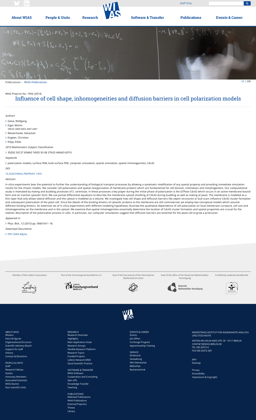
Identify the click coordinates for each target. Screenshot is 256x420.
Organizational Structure (18, 342)
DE (242, 81)
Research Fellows (14, 369)
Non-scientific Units (15, 387)
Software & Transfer (147, 17)
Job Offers (135, 338)
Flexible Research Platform (81, 349)
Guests (9, 373)
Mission (9, 335)
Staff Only (186, 3)
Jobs (194, 359)
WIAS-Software (75, 373)
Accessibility (198, 373)
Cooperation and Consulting (82, 376)
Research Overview (78, 335)
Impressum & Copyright (204, 377)
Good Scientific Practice (80, 363)
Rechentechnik (137, 369)
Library (71, 411)
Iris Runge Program (140, 342)
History (9, 352)
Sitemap (196, 362)
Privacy (196, 370)
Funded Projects (76, 356)
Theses (71, 407)
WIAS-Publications (35, 82)
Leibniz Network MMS (79, 359)
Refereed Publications (79, 397)
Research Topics (76, 352)
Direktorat (135, 355)
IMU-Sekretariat (138, 362)
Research (90, 17)
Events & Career (229, 17)
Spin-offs (72, 380)
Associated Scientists (16, 380)
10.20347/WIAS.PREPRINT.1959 (23, 173)
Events (133, 335)
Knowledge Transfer (78, 383)
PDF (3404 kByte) (17, 234)
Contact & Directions (16, 356)
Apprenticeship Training (142, 345)
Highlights (73, 338)
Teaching (72, 387)
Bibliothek (135, 366)
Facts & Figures (13, 338)
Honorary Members (15, 376)
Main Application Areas (80, 342)
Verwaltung (136, 359)
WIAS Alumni (12, 383)
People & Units (58, 17)
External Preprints (77, 404)
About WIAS (22, 17)
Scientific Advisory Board (18, 345)
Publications (190, 17)
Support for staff (14, 349)
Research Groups (77, 345)
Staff (7, 366)
